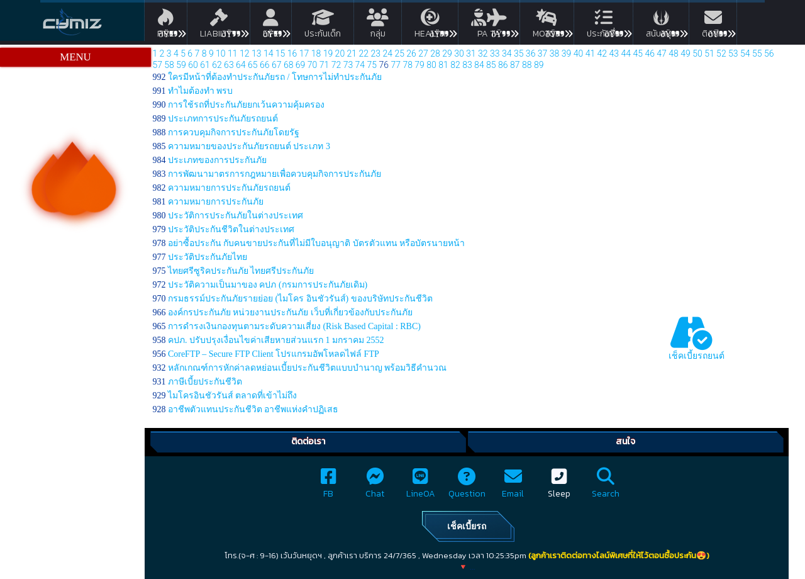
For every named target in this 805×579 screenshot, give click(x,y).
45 (638, 53)
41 (591, 53)
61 (205, 65)
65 (253, 65)
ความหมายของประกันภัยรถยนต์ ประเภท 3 (249, 146)
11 (233, 53)
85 (491, 65)
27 (423, 53)
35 (519, 53)
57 (157, 65)
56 (769, 53)
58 (169, 65)
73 (348, 65)
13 (257, 53)
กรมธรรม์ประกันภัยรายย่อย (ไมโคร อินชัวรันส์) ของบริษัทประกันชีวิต (300, 298)
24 (387, 53)
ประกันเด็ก (322, 25)
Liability (218, 25)
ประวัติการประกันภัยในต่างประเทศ (235, 215)
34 (507, 53)
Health (429, 25)
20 (340, 53)
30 (459, 53)
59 (181, 65)
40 (579, 53)
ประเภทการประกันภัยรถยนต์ (223, 118)
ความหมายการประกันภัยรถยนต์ (229, 188)
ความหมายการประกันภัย (216, 201)
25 (399, 53)
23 (375, 53)
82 (455, 65)
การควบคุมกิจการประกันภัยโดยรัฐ (233, 132)
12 (245, 53)
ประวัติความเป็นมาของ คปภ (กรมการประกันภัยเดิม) (267, 285)
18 (316, 53)
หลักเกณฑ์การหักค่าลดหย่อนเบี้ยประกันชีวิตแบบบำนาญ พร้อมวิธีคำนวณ (307, 368)
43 (614, 53)
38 (555, 53)
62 (217, 65)
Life (271, 25)
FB (328, 486)
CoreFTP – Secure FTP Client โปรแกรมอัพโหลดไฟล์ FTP (273, 354)
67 (277, 65)
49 (685, 53)
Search (605, 486)
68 (289, 65)
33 (495, 53)
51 (709, 53)
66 (265, 65)
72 (336, 65)
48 (674, 53)
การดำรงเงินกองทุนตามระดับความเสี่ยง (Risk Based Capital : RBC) (294, 326)
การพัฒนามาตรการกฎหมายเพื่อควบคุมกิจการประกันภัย (274, 174)
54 (745, 53)
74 (360, 65)
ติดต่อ (713, 25)
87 (515, 65)
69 (301, 65)
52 (721, 53)
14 (269, 53)
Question (467, 486)
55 (757, 53)
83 (467, 65)
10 (221, 53)
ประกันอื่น (603, 25)
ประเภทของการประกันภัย (217, 160)
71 (324, 65)
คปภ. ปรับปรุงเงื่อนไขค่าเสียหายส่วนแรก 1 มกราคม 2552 (276, 340)
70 (313, 65)
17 (304, 53)
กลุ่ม (378, 25)
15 (280, 53)
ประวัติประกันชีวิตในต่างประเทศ (231, 229)
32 (483, 53)
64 (241, 65)
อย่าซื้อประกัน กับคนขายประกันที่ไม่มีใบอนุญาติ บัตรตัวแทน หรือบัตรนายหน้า (316, 243)
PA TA (489, 25)
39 (567, 53)
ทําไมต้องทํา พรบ (200, 91)
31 (471, 53)
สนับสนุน (661, 25)
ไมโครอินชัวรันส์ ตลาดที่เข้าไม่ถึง (232, 395)
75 (372, 65)
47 (662, 53)
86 (503, 65)
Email (513, 486)
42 (602, 53)
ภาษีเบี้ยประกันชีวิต (205, 381)
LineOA (420, 486)
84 (479, 65)
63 (229, 65)
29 (447, 53)
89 (539, 65)
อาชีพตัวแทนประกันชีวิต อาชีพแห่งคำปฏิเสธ (253, 409)
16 (292, 53)
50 (697, 53)
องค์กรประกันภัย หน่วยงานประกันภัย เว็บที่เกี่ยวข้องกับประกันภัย (290, 312)
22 (364, 53)
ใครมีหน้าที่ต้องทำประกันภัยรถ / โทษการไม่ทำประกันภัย (275, 77)
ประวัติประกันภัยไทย (207, 257)
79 (419, 65)
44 (626, 53)
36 (531, 53)
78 (407, 65)
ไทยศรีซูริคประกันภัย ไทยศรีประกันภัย (241, 271)
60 (193, 65)
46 (650, 53)
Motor (547, 25)
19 (328, 53)
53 (733, 53)
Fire (165, 25)
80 (431, 65)
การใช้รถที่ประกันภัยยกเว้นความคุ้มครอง (246, 105)
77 (396, 65)
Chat (374, 486)
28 (435, 53)
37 (543, 53)
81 (443, 65)
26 (411, 53)
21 (352, 53)
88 (527, 65)
